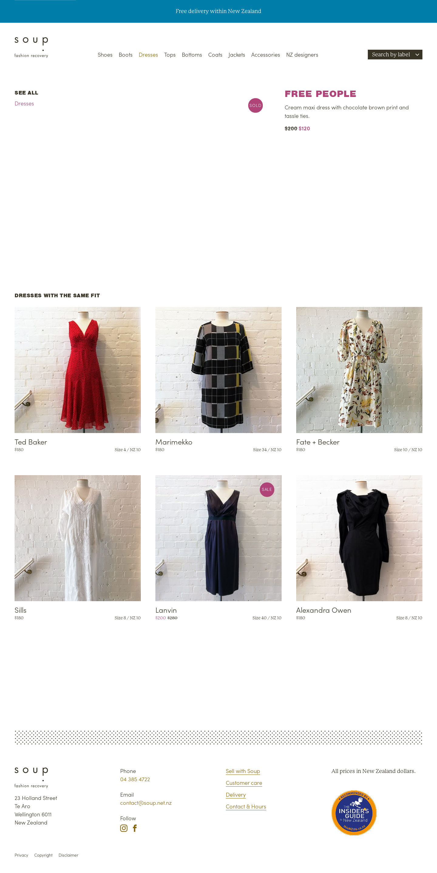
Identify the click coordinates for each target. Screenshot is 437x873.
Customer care (244, 782)
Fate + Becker (318, 441)
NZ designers (302, 54)
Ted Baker (31, 441)
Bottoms (192, 54)
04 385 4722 (135, 779)
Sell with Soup (243, 771)
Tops (170, 54)
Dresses (148, 54)
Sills (20, 610)
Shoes (105, 54)
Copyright (43, 855)
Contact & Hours (246, 806)
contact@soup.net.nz (146, 802)
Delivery (236, 794)
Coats (215, 54)
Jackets (237, 54)
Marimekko (173, 441)
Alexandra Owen (323, 610)
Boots (126, 54)
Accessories (265, 54)
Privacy (21, 855)
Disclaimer (68, 855)
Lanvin (166, 610)
